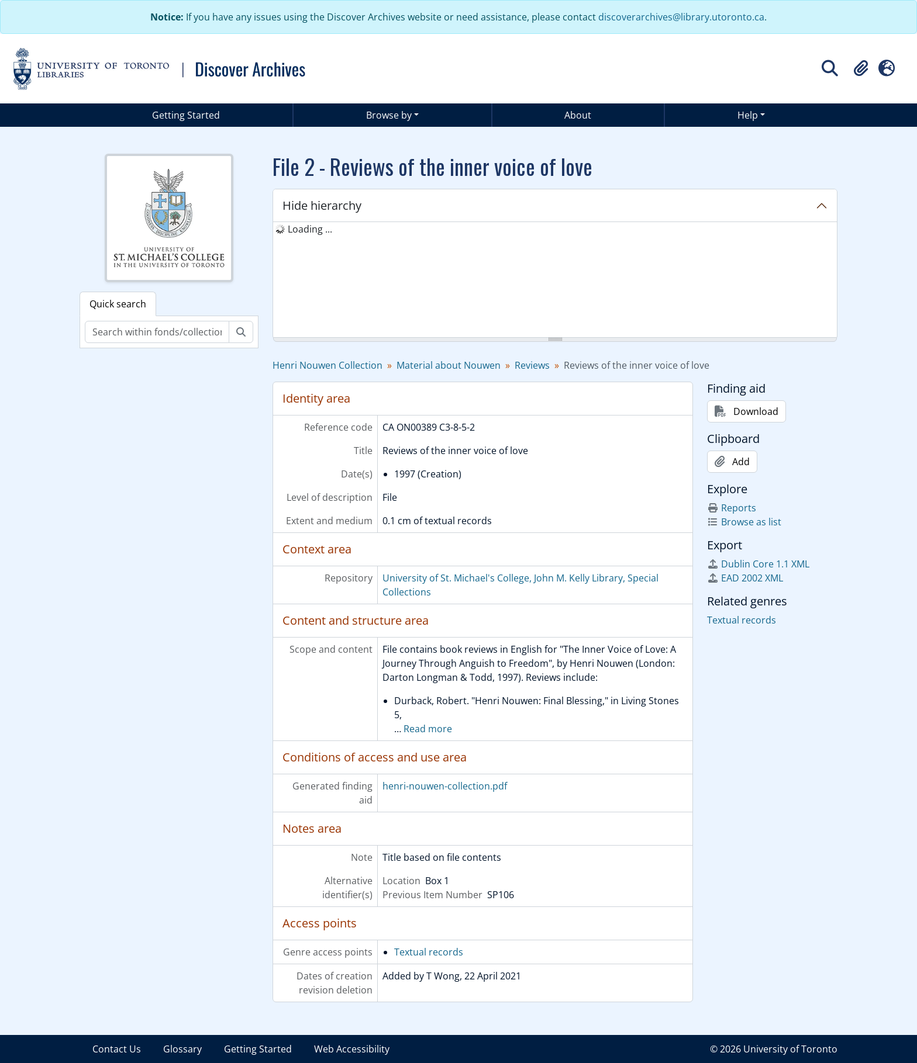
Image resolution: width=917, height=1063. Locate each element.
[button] (861, 68)
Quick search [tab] (117, 303)
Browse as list (744, 521)
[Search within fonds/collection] (157, 332)
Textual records (428, 952)
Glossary (182, 1049)
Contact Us (116, 1049)
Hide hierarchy (321, 205)
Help (747, 115)
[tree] (555, 280)
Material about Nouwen (449, 365)
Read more (428, 728)
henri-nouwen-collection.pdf (444, 786)
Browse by (389, 115)
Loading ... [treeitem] (310, 229)
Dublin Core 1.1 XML (758, 564)
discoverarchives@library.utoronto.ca (681, 17)
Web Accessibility (351, 1049)
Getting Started (186, 115)
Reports (731, 507)
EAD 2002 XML (745, 578)
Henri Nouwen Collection (327, 365)
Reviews (532, 365)
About (577, 115)
